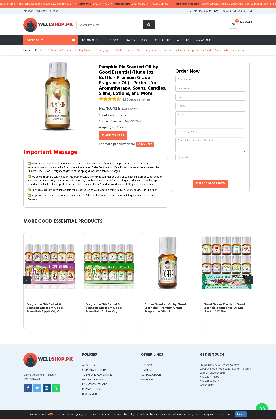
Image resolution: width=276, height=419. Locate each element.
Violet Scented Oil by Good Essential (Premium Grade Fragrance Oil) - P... (47, 308)
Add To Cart (113, 135)
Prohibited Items (93, 379)
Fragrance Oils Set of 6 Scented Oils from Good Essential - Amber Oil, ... (221, 308)
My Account (206, 40)
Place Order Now (210, 183)
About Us (183, 40)
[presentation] (206, 171)
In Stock (112, 40)
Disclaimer (89, 394)
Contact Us (162, 40)
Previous (27, 280)
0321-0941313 (150, 4)
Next (249, 280)
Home (27, 50)
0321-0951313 (171, 4)
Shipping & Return (94, 370)
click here (145, 144)
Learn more (225, 414)
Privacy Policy (92, 389)
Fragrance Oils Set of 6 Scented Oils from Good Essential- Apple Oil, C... (162, 308)
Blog (144, 40)
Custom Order (90, 40)
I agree (240, 414)
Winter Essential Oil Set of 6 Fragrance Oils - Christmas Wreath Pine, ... (106, 308)
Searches (147, 379)
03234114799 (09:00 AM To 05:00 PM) (228, 11)
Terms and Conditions (97, 375)
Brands (130, 40)
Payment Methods (94, 384)
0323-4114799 (111, 4)
